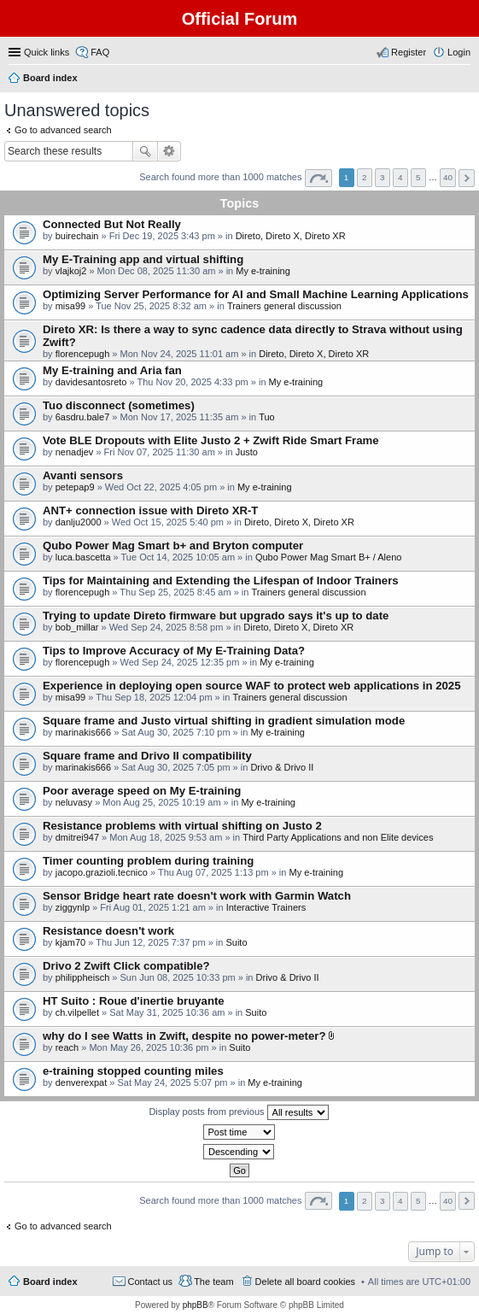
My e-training (263, 271)
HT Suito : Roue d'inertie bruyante (134, 1000)
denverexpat (81, 1082)
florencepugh (82, 354)
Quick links (46, 52)
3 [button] (382, 177)
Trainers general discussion (284, 306)
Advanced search (169, 151)
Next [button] (467, 178)
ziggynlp (72, 907)
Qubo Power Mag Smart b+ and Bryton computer (173, 545)
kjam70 (70, 942)
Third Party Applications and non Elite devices (337, 837)
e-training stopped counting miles (133, 1071)
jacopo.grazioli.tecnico (101, 872)
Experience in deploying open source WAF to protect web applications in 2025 (252, 685)
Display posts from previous (238, 1112)
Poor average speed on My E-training (142, 790)
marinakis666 (83, 732)
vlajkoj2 (71, 271)
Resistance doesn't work (108, 930)
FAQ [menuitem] (100, 52)
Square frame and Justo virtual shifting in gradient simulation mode (224, 720)
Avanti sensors (83, 475)
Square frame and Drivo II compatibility (147, 755)
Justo (247, 452)
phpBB (195, 1305)
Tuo (267, 417)
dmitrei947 (77, 837)
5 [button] (418, 177)
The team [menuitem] (213, 1281)
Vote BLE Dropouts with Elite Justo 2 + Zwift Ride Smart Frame (211, 440)
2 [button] (364, 177)
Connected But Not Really (112, 224)
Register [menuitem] (408, 52)
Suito (236, 942)
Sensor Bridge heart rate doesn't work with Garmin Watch (197, 895)
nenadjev (74, 452)
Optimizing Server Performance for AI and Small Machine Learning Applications (256, 294)
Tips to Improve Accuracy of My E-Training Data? (174, 650)
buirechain (77, 236)
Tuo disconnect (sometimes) (119, 405)
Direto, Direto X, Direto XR (291, 236)
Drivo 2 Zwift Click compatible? (126, 965)
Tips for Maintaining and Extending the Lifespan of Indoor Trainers (221, 580)
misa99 (70, 306)
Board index (50, 1281)
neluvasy (73, 802)
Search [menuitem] (463, 79)
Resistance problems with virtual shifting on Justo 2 (182, 825)
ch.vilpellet (77, 1012)
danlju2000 (78, 522)
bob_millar (77, 627)
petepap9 (75, 487)
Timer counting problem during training (148, 860)
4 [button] (400, 177)
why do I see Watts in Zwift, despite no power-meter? (184, 1035)
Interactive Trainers (266, 907)
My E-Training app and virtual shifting (143, 259)
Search (145, 151)
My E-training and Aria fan (112, 370)
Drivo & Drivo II (281, 767)
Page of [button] (318, 178)
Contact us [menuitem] (150, 1281)
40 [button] (448, 177)
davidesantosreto (91, 382)
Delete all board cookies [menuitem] (305, 1281)
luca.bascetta (83, 557)
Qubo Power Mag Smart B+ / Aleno (328, 557)
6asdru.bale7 (82, 417)
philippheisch (82, 977)
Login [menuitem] (458, 52)
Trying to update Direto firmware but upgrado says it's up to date (215, 615)
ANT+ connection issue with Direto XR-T (150, 510)
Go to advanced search (63, 130)
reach (67, 1047)
